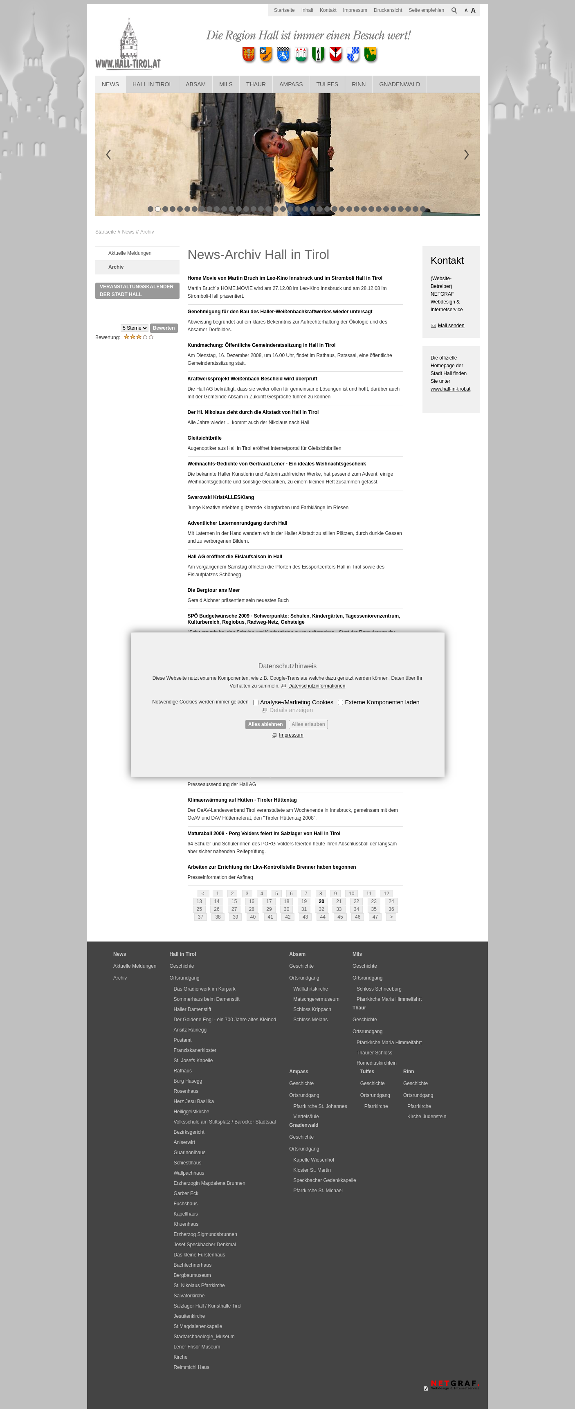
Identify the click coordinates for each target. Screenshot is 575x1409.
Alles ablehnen (265, 724)
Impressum (291, 735)
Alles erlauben (308, 724)
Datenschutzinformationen (316, 686)
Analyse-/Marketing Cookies (296, 702)
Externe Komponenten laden (382, 702)
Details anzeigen (291, 710)
